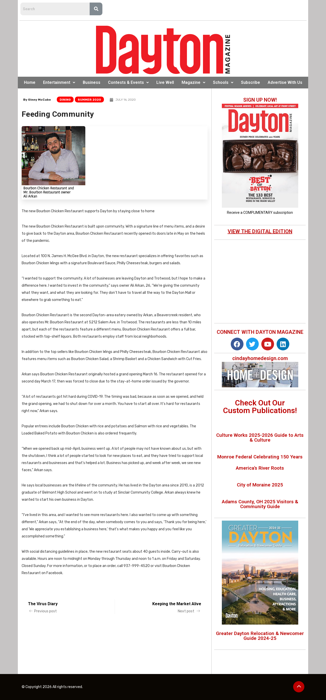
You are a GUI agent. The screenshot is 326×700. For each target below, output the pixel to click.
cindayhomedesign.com (260, 358)
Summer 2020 (89, 99)
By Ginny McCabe (37, 99)
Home (29, 82)
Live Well (165, 82)
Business (91, 82)
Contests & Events (128, 82)
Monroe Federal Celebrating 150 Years (260, 457)
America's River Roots (260, 468)
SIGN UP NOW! (260, 100)
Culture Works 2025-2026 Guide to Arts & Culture (260, 437)
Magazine (193, 82)
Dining (65, 99)
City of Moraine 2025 (260, 485)
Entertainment (59, 82)
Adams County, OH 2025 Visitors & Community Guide (260, 504)
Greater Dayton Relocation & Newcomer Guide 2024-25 (260, 635)
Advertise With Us (285, 82)
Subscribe (250, 82)
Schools (223, 82)
